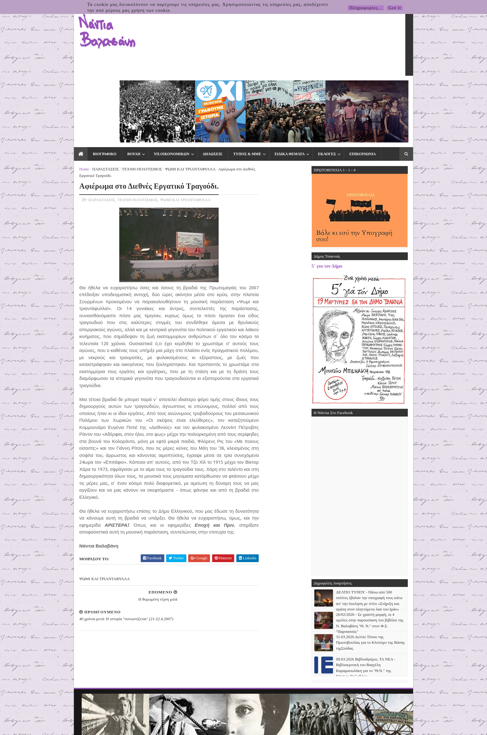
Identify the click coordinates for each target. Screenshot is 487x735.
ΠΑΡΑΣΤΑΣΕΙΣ (92, 103)
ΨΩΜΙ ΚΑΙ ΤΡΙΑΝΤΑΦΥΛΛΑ (177, 103)
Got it (395, 7)
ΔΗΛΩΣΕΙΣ (199, 87)
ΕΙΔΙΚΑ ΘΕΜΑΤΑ (276, 87)
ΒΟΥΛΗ (120, 87)
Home (71, 103)
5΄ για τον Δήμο (340, 199)
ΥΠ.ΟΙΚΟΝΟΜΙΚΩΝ (158, 87)
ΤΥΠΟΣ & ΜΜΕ (234, 87)
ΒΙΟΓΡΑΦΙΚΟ (91, 87)
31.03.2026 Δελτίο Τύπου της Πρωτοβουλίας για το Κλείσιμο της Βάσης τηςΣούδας (383, 576)
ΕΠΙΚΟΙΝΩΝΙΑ (349, 87)
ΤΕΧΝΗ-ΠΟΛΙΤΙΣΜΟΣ (128, 103)
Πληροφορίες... (365, 7)
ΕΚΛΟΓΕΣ (313, 87)
